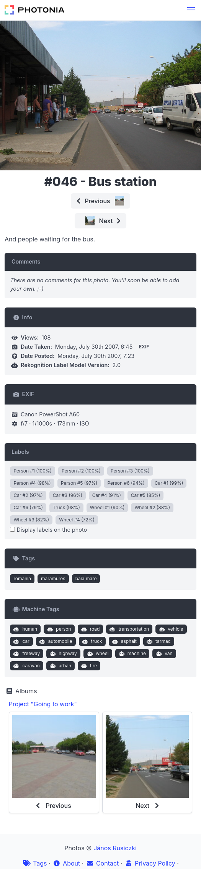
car (20, 641)
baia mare (86, 578)
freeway (26, 653)
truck (91, 641)
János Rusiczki (115, 848)
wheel (96, 653)
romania (22, 578)
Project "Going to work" (43, 704)
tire (88, 665)
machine (131, 653)
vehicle (170, 629)
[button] (191, 10)
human (24, 629)
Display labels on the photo (48, 529)
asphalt (123, 641)
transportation (128, 629)
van (163, 653)
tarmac (157, 641)
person (58, 629)
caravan (26, 665)
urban (59, 665)
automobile (55, 641)
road (89, 629)
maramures (53, 578)
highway (62, 653)
